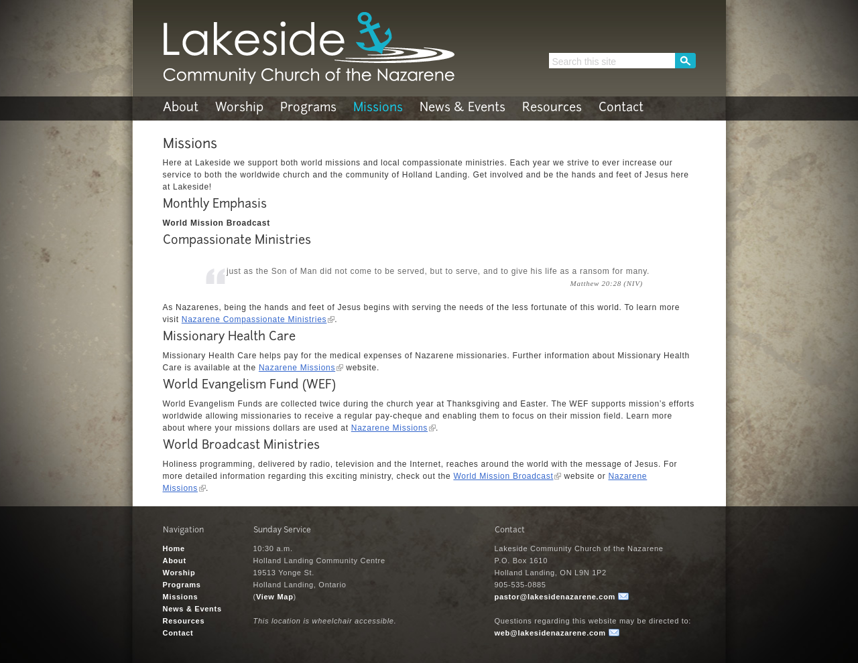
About (180, 108)
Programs (308, 108)
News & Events (462, 108)
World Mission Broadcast (503, 476)
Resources (552, 108)
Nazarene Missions (297, 367)
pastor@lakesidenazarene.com (555, 597)
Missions (378, 108)
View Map (275, 597)
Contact (621, 108)
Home (174, 548)
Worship (239, 108)
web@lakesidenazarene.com (550, 633)
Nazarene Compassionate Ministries (254, 319)
